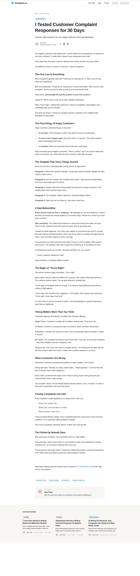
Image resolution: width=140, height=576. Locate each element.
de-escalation (65, 480)
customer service (41, 480)
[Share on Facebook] (68, 44)
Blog (99, 3)
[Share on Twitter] (60, 44)
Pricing (106, 3)
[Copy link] (72, 44)
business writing (54, 480)
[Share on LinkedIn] (64, 44)
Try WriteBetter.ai (83, 467)
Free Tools (91, 3)
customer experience (79, 480)
